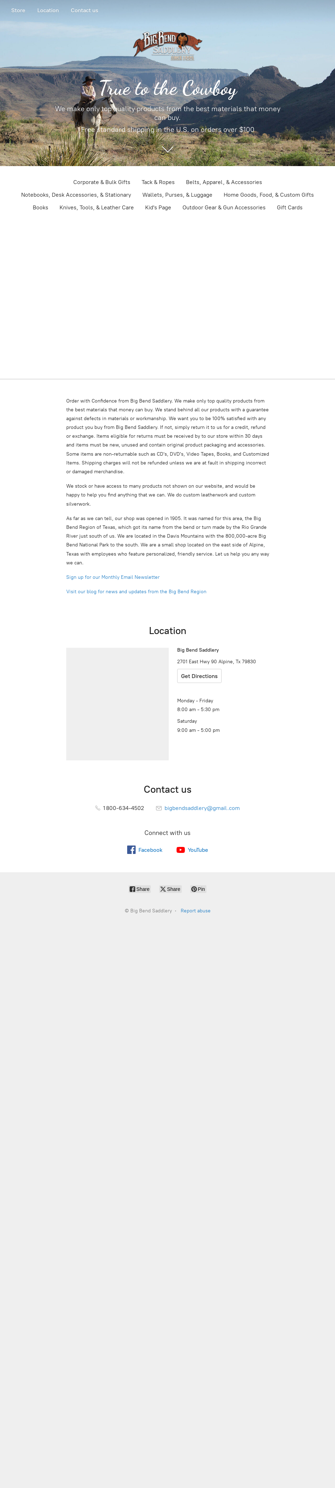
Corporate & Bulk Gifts (101, 182)
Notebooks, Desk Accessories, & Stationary (76, 194)
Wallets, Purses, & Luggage (177, 194)
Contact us (84, 10)
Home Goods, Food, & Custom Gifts (269, 194)
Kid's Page (158, 207)
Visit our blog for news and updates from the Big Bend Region (136, 592)
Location (48, 10)
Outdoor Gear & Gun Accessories (224, 207)
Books (40, 207)
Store (18, 10)
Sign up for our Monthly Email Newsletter (113, 577)
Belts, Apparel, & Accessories (224, 182)
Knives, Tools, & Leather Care (97, 207)
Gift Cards (290, 207)
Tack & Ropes (158, 182)
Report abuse (196, 911)
